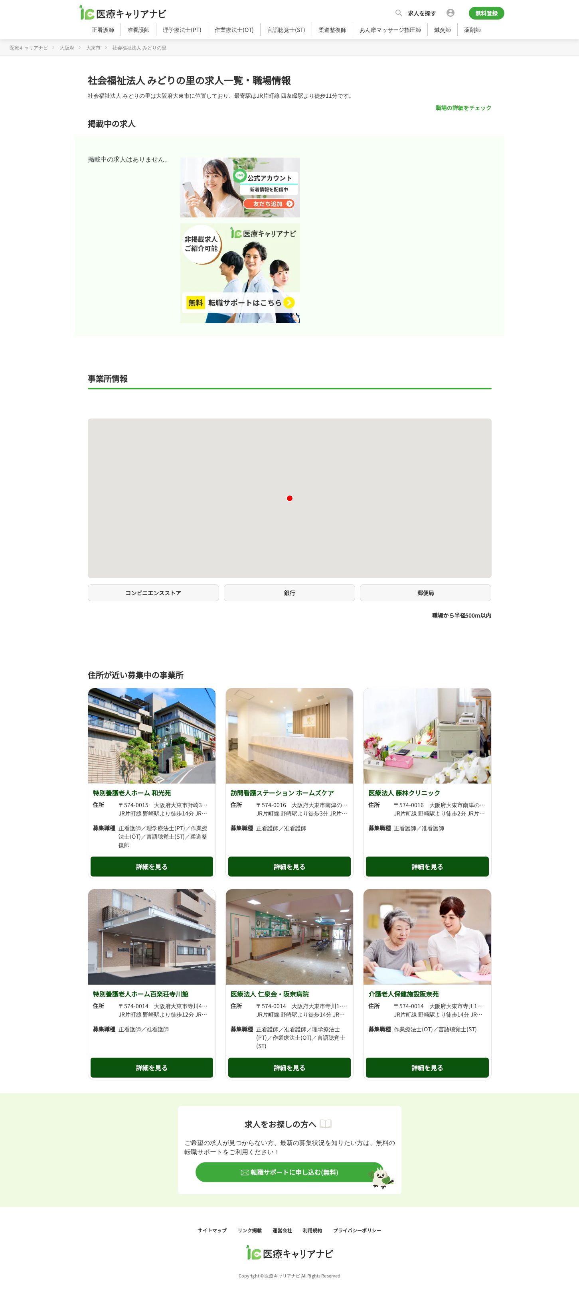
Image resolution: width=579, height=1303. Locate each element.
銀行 (289, 593)
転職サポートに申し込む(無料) (293, 1172)
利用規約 (313, 1230)
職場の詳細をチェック (464, 108)
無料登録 (486, 13)
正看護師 (103, 30)
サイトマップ (213, 1230)
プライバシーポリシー (357, 1230)
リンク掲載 (250, 1230)
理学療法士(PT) (182, 30)
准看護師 (138, 30)
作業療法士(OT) (234, 30)
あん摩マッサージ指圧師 (390, 30)
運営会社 (283, 1230)
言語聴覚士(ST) (286, 30)
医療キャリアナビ (29, 47)
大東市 (93, 47)
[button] (289, 498)
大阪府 (67, 47)
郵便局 (425, 593)
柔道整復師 (332, 30)
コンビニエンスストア (153, 593)
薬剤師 (472, 30)
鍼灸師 (442, 30)
